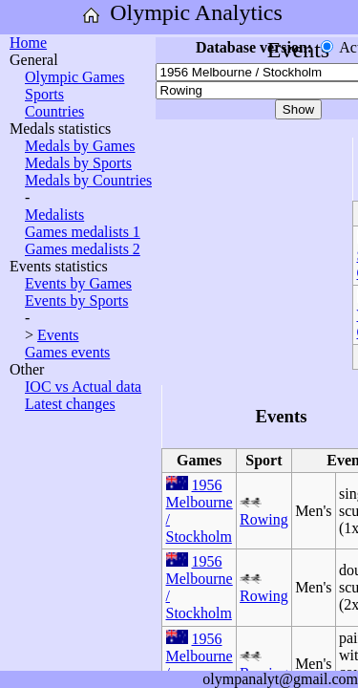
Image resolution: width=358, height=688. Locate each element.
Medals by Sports (78, 163)
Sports (44, 94)
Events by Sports (76, 300)
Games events (67, 352)
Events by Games (78, 283)
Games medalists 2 (82, 249)
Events (58, 335)
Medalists (54, 214)
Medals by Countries (88, 180)
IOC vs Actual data (83, 386)
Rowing (264, 519)
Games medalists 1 (82, 232)
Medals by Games (80, 146)
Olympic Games (74, 77)
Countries (54, 111)
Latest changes (70, 404)
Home (28, 42)
